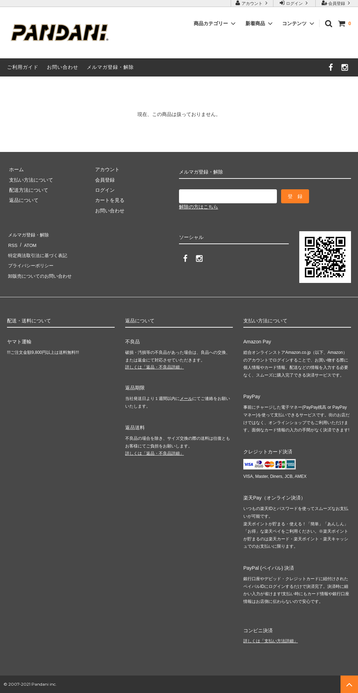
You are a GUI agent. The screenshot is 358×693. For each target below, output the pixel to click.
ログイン (294, 3)
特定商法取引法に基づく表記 (39, 255)
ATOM (28, 245)
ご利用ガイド (22, 67)
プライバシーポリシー (31, 265)
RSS (12, 245)
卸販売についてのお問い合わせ (41, 276)
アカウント (252, 3)
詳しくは (154, 367)
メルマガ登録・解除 (110, 67)
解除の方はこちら (198, 207)
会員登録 (337, 3)
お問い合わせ (62, 67)
